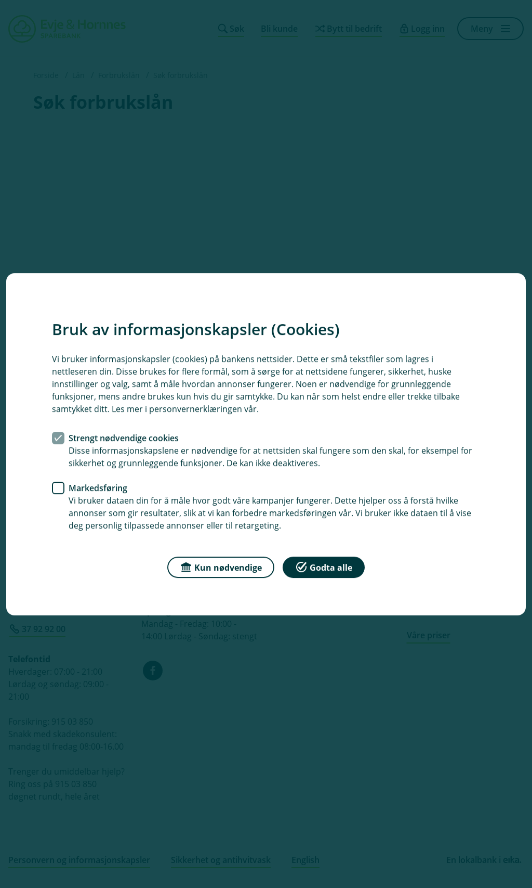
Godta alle (323, 566)
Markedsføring (98, 487)
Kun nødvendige (221, 566)
